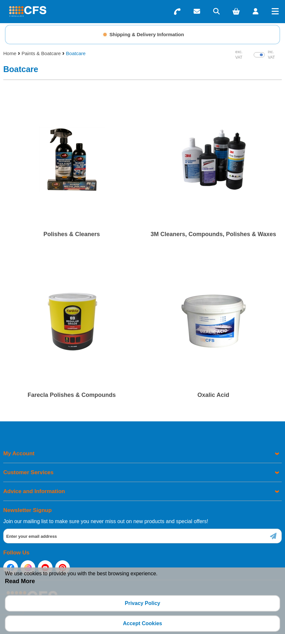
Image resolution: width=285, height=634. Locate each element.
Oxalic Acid (213, 395)
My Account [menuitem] (19, 453)
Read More (20, 581)
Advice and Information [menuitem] (34, 491)
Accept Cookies (142, 623)
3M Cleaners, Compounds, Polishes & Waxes (213, 234)
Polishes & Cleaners (71, 234)
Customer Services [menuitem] (28, 472)
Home (9, 53)
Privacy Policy (142, 603)
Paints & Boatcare (41, 53)
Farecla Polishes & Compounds (71, 395)
